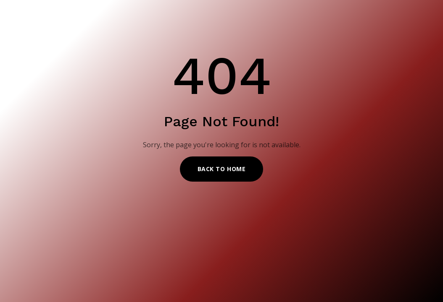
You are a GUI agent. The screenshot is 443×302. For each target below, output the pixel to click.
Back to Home (222, 169)
